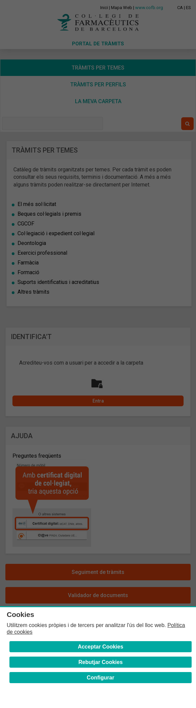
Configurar (100, 677)
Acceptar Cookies (100, 647)
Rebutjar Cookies (100, 662)
